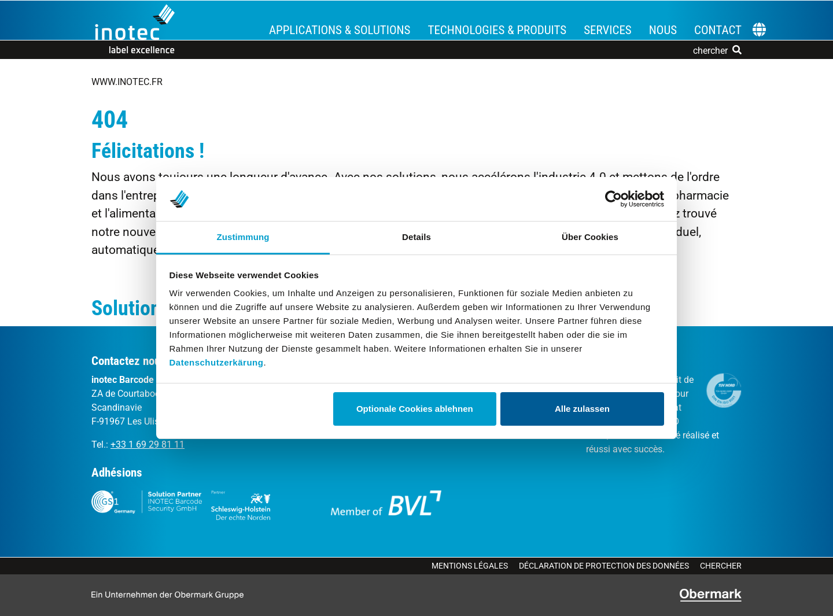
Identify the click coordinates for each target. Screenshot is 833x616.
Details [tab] (416, 237)
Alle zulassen (582, 409)
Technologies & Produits (496, 30)
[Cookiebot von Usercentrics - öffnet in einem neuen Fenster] (613, 199)
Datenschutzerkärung (216, 362)
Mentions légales (470, 565)
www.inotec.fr (127, 81)
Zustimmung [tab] (243, 237)
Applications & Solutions (340, 30)
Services (608, 30)
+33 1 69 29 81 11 (147, 444)
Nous (663, 30)
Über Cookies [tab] (590, 237)
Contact (718, 30)
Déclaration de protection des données (604, 565)
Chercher (721, 565)
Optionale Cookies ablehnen (414, 409)
